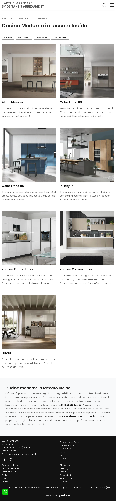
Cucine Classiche (10, 468)
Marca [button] (8, 37)
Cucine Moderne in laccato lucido (44, 18)
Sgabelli (6, 481)
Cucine (10, 18)
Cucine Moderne (21, 18)
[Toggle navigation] (112, 4)
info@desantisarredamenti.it (22, 454)
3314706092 (11, 450)
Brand (63, 471)
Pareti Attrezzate (10, 471)
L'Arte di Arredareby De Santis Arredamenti (23, 5)
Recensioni (65, 475)
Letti (62, 455)
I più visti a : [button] (60, 37)
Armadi (63, 458)
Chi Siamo (65, 465)
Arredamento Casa (69, 442)
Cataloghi (64, 468)
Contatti (64, 481)
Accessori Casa (67, 445)
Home (4, 18)
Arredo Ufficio (66, 448)
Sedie (5, 475)
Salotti (63, 452)
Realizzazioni (66, 478)
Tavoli (5, 478)
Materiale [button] (24, 37)
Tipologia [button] (41, 37)
